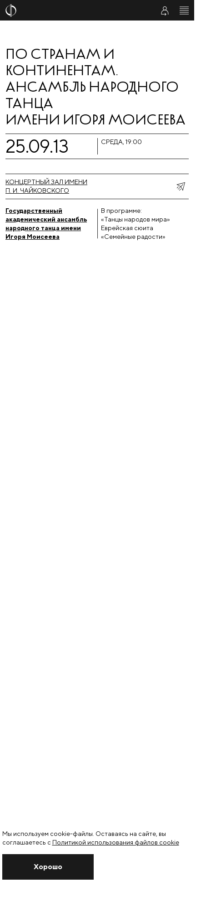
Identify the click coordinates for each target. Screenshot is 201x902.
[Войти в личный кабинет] (164, 10)
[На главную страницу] (74, 10)
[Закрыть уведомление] (48, 867)
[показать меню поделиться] (180, 186)
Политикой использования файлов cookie (115, 842)
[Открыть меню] (184, 10)
